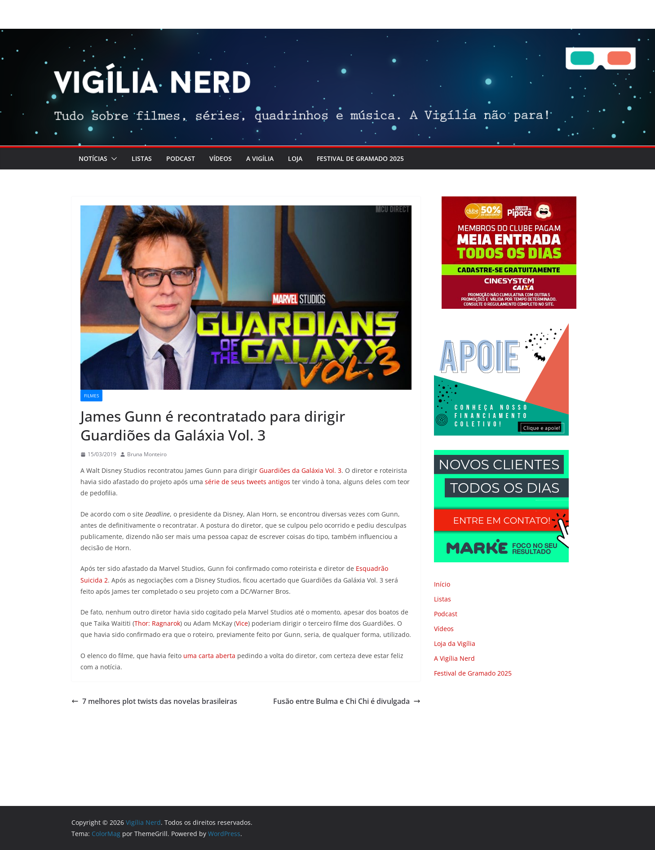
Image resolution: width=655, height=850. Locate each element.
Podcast (180, 158)
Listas (142, 158)
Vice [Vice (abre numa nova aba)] (242, 623)
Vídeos (220, 158)
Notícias (93, 158)
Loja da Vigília (454, 643)
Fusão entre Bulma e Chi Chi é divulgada (346, 701)
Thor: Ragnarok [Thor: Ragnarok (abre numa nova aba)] (157, 623)
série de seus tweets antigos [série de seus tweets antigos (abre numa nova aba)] (247, 481)
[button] (112, 158)
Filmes (91, 395)
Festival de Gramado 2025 (360, 158)
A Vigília (260, 158)
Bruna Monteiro (147, 454)
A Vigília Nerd (454, 658)
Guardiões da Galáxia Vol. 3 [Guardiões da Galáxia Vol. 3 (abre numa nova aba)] (300, 470)
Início (442, 584)
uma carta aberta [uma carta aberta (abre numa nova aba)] (209, 655)
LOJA (295, 158)
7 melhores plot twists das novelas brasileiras (154, 701)
